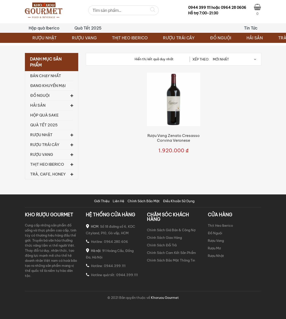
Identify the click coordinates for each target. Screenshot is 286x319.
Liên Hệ (118, 201)
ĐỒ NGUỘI (220, 37)
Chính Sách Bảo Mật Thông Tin (171, 260)
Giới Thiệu (101, 201)
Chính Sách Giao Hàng (164, 238)
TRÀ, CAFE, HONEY (48, 174)
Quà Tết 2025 (88, 28)
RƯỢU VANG (84, 37)
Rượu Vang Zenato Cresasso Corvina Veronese (173, 138)
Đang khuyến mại (48, 85)
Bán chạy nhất (45, 75)
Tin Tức (251, 28)
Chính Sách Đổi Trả (162, 245)
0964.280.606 (116, 242)
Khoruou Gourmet (164, 298)
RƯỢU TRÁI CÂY (179, 37)
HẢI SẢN (255, 37)
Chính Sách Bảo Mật (144, 201)
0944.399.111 (115, 266)
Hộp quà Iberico (44, 28)
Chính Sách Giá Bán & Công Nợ (171, 230)
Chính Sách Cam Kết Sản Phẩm (171, 253)
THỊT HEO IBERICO (130, 37)
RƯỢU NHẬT (44, 37)
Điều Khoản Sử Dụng (178, 201)
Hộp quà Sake (44, 115)
